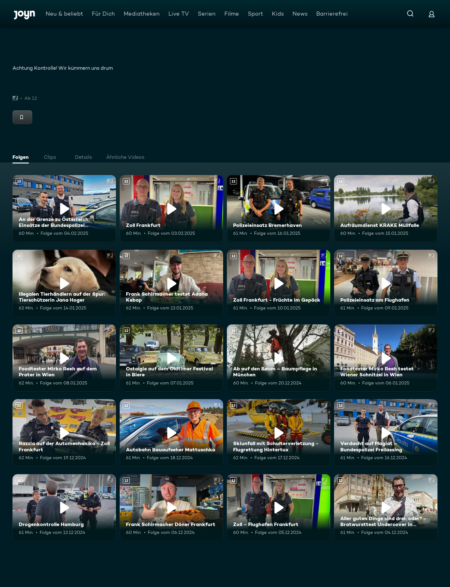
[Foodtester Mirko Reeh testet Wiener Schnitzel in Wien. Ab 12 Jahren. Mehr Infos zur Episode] (386, 358)
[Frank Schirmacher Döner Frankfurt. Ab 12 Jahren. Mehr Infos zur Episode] (171, 507)
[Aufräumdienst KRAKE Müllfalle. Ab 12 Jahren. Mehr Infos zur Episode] (386, 208)
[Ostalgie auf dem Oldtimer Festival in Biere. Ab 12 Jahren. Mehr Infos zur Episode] (171, 358)
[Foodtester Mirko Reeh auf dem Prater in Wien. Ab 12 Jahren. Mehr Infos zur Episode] (64, 358)
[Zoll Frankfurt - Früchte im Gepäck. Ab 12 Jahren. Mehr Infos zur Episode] (278, 283)
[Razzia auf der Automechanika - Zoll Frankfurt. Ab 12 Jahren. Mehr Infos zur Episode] (64, 432)
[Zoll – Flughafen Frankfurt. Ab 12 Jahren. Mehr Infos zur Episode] (278, 507)
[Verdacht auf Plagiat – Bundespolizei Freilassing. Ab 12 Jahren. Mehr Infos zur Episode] (386, 432)
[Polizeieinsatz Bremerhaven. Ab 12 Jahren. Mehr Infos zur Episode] (278, 208)
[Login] (431, 13)
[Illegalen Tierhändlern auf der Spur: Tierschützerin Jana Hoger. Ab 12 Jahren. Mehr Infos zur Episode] (64, 283)
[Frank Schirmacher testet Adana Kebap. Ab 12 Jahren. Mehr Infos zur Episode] (171, 283)
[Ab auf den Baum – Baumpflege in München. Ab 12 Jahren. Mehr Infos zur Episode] (278, 358)
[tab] (22, 157)
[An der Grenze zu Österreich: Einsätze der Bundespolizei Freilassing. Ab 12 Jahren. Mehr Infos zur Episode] (64, 208)
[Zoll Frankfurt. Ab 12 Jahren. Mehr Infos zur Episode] (171, 208)
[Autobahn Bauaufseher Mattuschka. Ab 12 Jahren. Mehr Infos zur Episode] (171, 432)
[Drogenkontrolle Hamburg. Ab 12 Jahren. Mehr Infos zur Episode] (64, 507)
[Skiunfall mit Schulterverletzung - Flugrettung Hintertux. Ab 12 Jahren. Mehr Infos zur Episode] (278, 432)
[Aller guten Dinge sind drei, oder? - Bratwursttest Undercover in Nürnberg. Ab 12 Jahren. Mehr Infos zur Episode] (386, 507)
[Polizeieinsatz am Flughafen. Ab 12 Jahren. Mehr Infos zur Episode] (386, 283)
